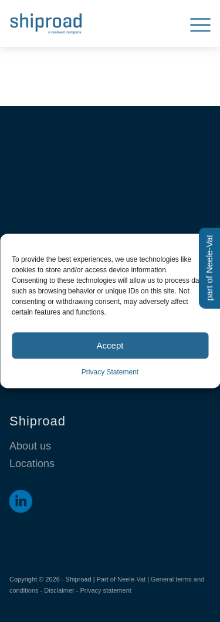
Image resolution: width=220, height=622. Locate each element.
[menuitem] (194, 23)
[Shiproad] (89, 23)
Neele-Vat (131, 579)
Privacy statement (105, 590)
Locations (32, 463)
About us (30, 446)
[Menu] (194, 23)
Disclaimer (59, 590)
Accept (110, 345)
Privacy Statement (110, 372)
